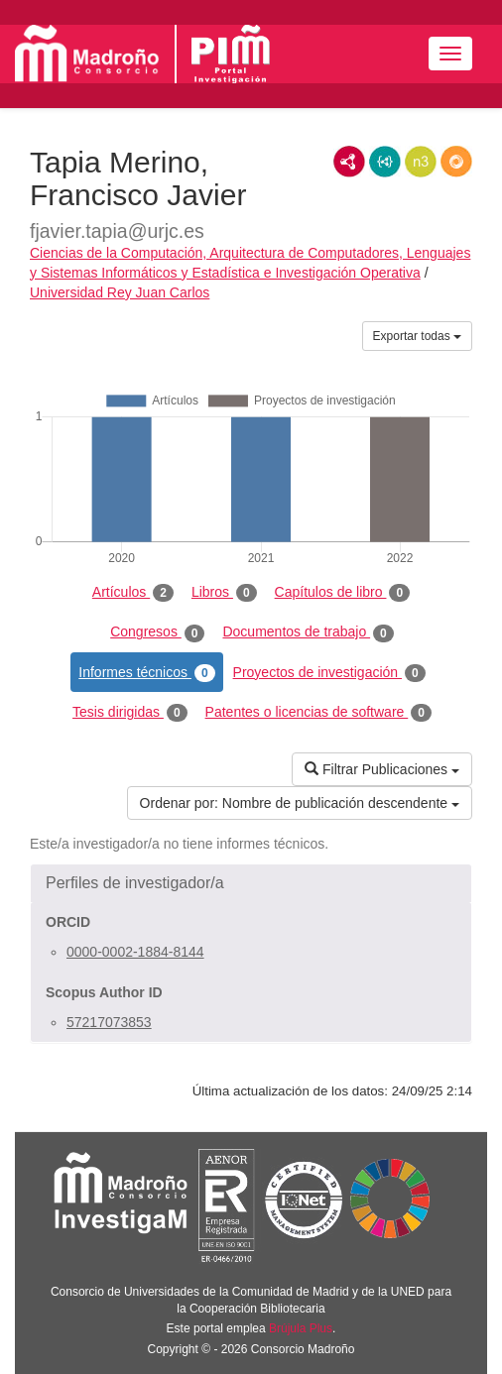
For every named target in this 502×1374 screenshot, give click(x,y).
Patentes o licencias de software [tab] (318, 713)
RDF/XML (349, 161)
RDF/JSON (456, 161)
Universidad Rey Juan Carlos (119, 292)
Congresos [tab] (157, 632)
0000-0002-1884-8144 (135, 952)
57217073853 (109, 1022)
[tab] (251, 883)
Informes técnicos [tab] (146, 673)
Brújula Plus (300, 1328)
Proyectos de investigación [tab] (329, 673)
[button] (251, 883)
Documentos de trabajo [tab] (307, 632)
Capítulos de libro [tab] (343, 593)
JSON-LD (385, 161)
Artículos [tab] (133, 593)
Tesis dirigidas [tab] (130, 713)
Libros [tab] (224, 593)
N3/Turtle (421, 161)
